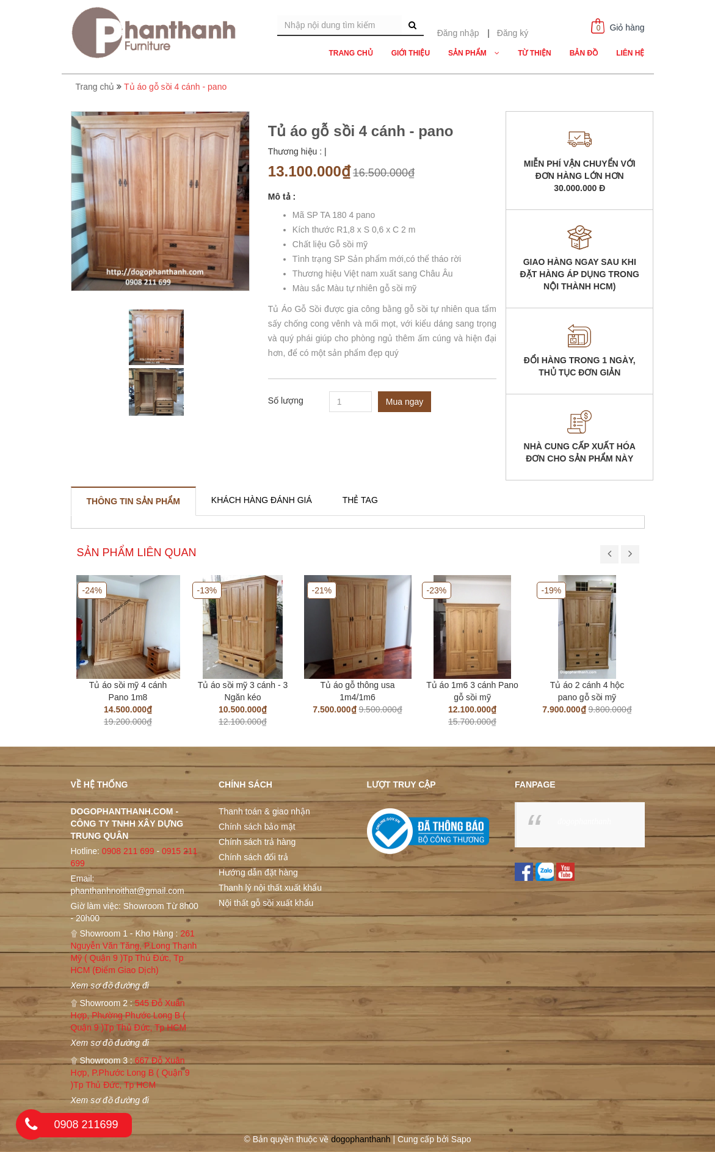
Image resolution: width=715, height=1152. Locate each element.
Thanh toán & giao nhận (264, 811)
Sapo (461, 1139)
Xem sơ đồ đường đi (110, 985)
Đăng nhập (458, 33)
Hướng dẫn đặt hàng (258, 872)
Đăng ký (512, 33)
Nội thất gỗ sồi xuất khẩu (266, 903)
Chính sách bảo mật (257, 826)
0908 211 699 (128, 851)
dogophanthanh (584, 821)
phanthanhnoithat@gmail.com (127, 891)
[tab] (133, 501)
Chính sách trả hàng (257, 842)
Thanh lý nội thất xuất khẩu (270, 888)
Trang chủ (95, 87)
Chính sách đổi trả (253, 857)
